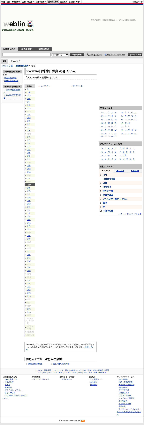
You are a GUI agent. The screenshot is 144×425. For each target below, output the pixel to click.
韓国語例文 (26, 49)
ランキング (15, 61)
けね (29, 166)
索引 (5, 61)
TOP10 (106, 171)
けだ (29, 271)
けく (29, 115)
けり (29, 216)
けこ (29, 121)
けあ (29, 92)
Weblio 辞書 (7, 66)
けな (29, 156)
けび (29, 290)
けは (29, 172)
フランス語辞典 (125, 395)
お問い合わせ (67, 379)
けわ (29, 229)
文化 (39, 372)
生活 (45, 372)
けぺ (29, 312)
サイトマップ (10, 393)
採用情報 (93, 385)
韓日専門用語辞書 (61, 364)
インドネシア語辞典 (126, 398)
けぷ (29, 309)
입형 (105, 183)
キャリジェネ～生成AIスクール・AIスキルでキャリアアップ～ (129, 411)
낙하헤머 (107, 187)
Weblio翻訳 (123, 387)
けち (29, 143)
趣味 (60, 372)
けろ (29, 226)
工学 (89, 370)
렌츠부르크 (108, 195)
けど (29, 283)
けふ (29, 178)
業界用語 (47, 370)
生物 (74, 372)
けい (29, 96)
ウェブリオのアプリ (41, 379)
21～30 (135, 171)
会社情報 (93, 382)
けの (29, 169)
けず (29, 261)
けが (29, 239)
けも (29, 201)
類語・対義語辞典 (14, 2)
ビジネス (38, 370)
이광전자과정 (109, 179)
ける (29, 220)
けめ (29, 197)
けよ (29, 210)
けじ (29, 258)
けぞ (29, 268)
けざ (29, 255)
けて (29, 150)
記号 (125, 155)
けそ (29, 137)
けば (29, 287)
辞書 (3, 2)
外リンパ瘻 (108, 191)
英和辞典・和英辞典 (126, 385)
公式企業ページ (96, 379)
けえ (29, 102)
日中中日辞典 (41, 2)
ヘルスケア (52, 372)
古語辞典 (63, 2)
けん (29, 236)
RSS (82, 421)
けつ (29, 146)
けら (29, 213)
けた (29, 140)
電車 (67, 370)
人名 (85, 372)
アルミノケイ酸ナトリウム (115, 199)
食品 (80, 372)
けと (29, 153)
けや (29, 204)
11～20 (120, 171)
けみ (29, 191)
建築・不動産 (98, 370)
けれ (29, 223)
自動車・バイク (76, 370)
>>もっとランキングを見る (130, 214)
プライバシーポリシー (13, 390)
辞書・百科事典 (100, 372)
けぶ (29, 293)
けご (29, 252)
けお (29, 105)
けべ (29, 296)
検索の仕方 (9, 382)
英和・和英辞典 (28, 2)
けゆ (29, 207)
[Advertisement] (114, 25)
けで (29, 280)
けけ (29, 118)
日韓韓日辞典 (53, 2)
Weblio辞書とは (11, 379)
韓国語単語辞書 (35, 364)
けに (29, 159)
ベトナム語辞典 (125, 403)
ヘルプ (7, 385)
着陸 (105, 203)
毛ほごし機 (78, 86)
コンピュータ (58, 370)
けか (29, 108)
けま (29, 188)
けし (29, 127)
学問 (107, 370)
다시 (105, 175)
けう (29, 99)
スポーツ (67, 372)
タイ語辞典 (123, 401)
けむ (29, 194)
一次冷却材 (108, 211)
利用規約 (8, 387)
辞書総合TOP (137, 2)
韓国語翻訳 (44, 49)
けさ (29, 124)
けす (29, 131)
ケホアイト (45, 86)
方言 (90, 372)
